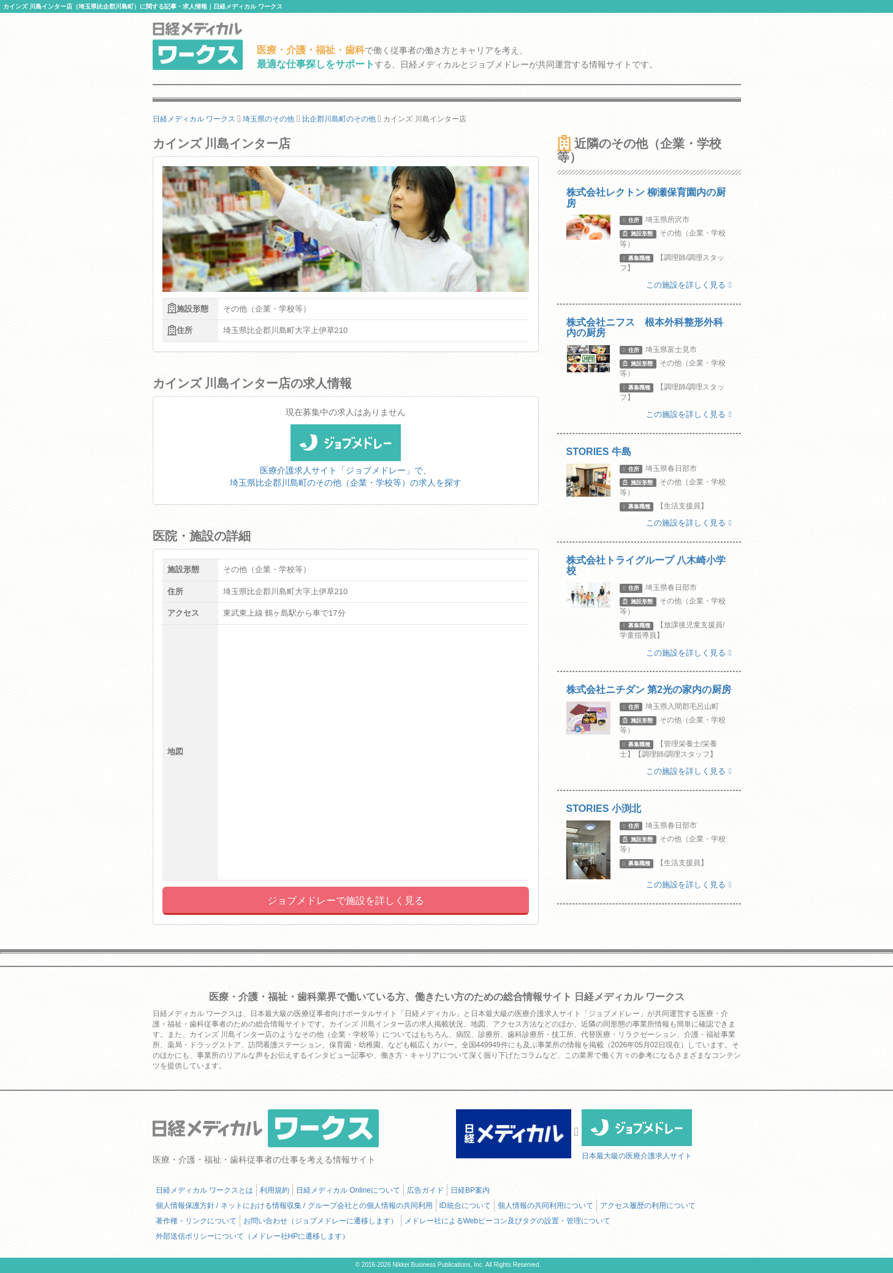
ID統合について (465, 1205)
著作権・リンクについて (196, 1221)
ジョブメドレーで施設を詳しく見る (345, 900)
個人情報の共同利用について (545, 1205)
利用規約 (274, 1190)
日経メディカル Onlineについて (348, 1190)
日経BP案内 (470, 1190)
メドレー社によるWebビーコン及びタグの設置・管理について (507, 1221)
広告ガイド (425, 1190)
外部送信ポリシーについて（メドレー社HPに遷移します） (253, 1236)
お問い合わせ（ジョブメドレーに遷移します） (320, 1221)
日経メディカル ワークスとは (204, 1190)
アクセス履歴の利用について (648, 1205)
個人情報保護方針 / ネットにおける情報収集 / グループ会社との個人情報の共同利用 (294, 1205)
